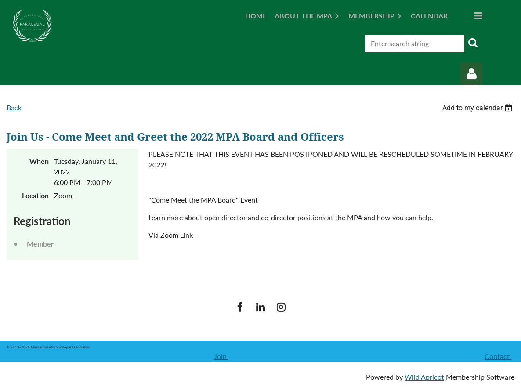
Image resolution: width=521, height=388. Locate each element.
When (39, 161)
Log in (471, 74)
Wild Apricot (424, 377)
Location (35, 195)
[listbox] (478, 107)
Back (14, 107)
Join (221, 356)
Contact (498, 356)
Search (473, 43)
